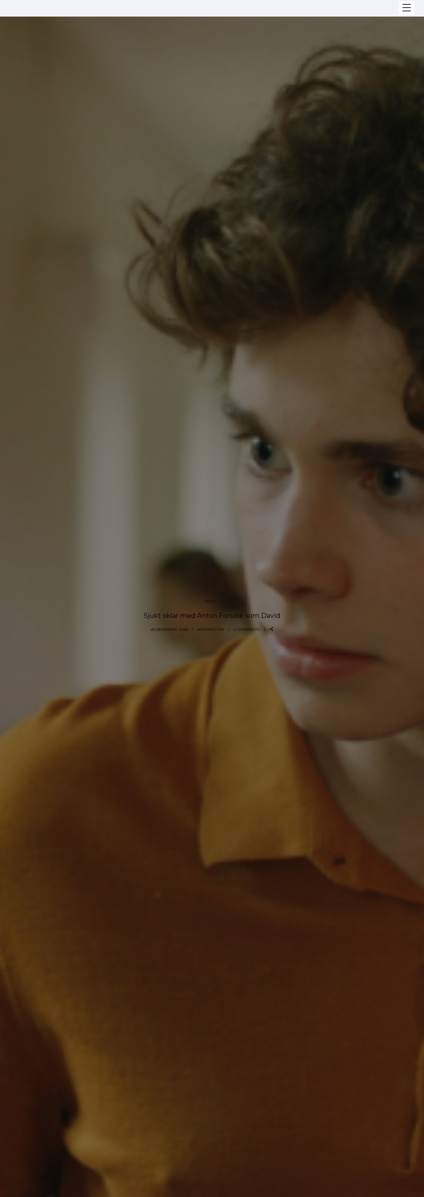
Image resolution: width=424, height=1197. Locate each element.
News (210, 601)
